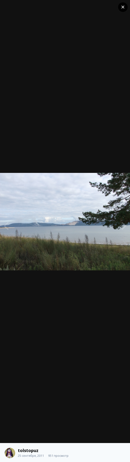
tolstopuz (28, 450)
